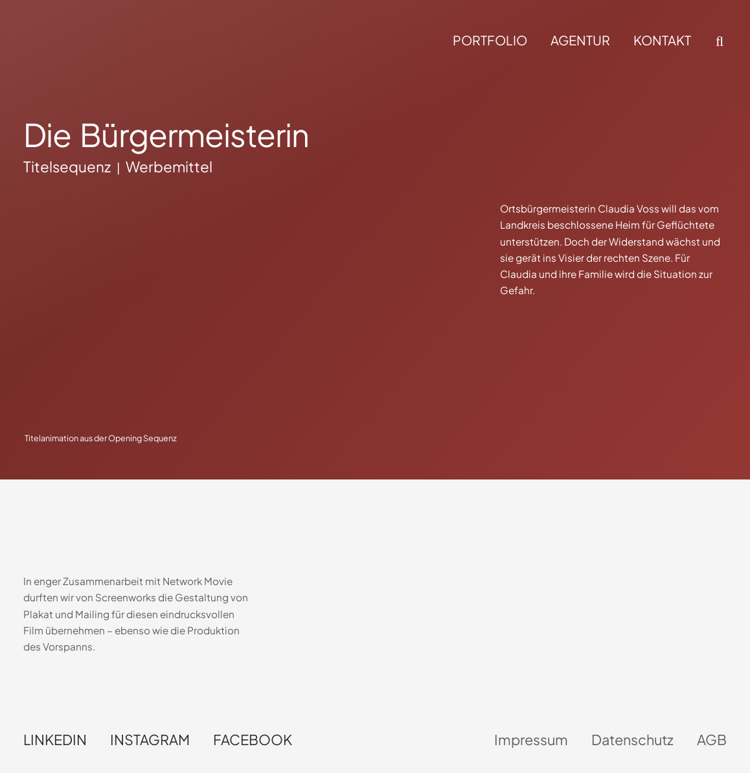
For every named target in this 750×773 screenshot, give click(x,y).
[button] (718, 41)
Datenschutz (632, 739)
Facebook (252, 739)
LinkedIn (55, 739)
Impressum (531, 739)
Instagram (150, 739)
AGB (712, 739)
